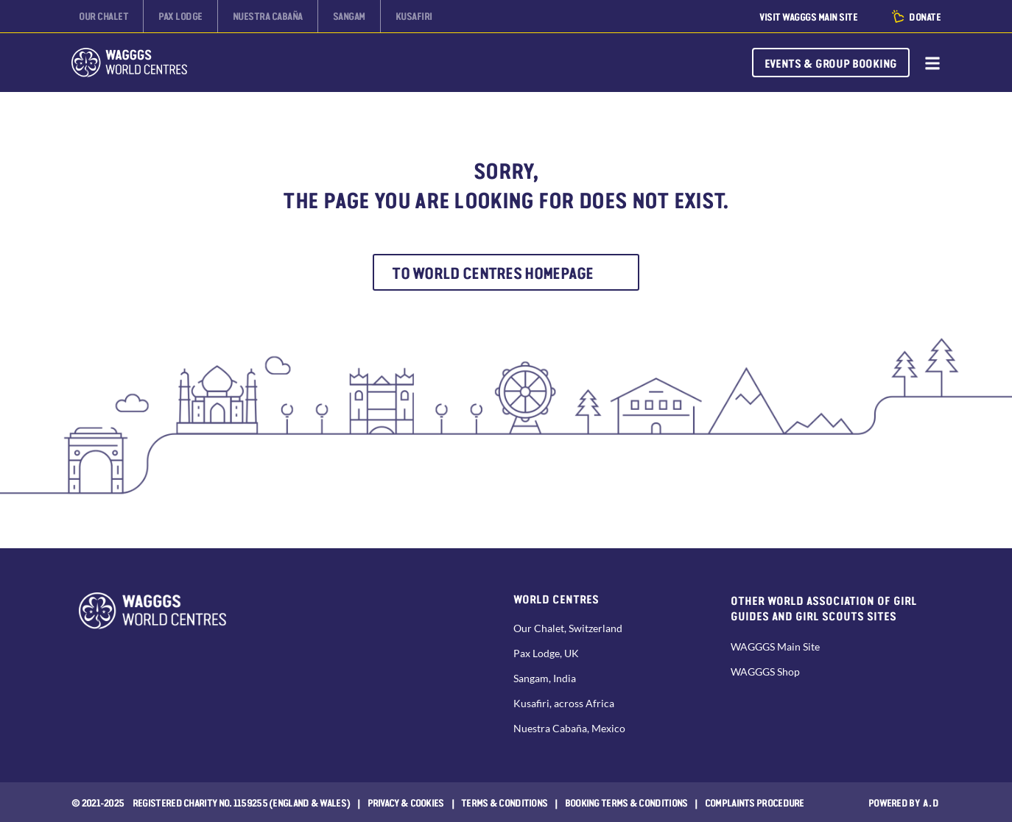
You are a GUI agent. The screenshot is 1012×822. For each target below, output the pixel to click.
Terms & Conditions (504, 802)
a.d (931, 802)
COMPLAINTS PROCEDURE (754, 802)
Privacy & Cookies (406, 802)
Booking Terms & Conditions (626, 802)
